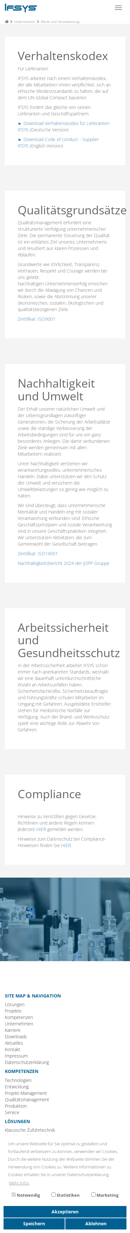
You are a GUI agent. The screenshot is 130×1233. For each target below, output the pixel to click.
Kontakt (12, 1049)
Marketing (104, 1195)
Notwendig (26, 1195)
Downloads (16, 1036)
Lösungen (14, 1004)
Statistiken (65, 1195)
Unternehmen (24, 21)
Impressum (16, 1056)
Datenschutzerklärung (27, 1062)
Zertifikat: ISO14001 (38, 553)
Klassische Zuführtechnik (30, 1130)
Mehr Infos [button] (19, 1183)
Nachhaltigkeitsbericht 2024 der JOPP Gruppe (63, 563)
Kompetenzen (19, 1017)
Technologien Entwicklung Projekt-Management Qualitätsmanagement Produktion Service (27, 1096)
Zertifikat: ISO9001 (36, 319)
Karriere (13, 1030)
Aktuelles (14, 1043)
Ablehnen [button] (96, 1223)
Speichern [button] (34, 1223)
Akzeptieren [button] (65, 1212)
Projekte (13, 1011)
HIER (41, 829)
